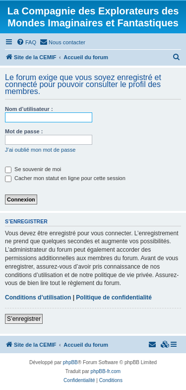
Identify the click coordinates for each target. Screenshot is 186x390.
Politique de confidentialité (114, 297)
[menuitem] (26, 42)
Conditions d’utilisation (38, 297)
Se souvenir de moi (33, 169)
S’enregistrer (24, 318)
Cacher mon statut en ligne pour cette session (65, 178)
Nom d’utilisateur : (29, 109)
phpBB (70, 362)
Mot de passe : (24, 131)
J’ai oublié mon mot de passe (40, 150)
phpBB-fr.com (106, 371)
